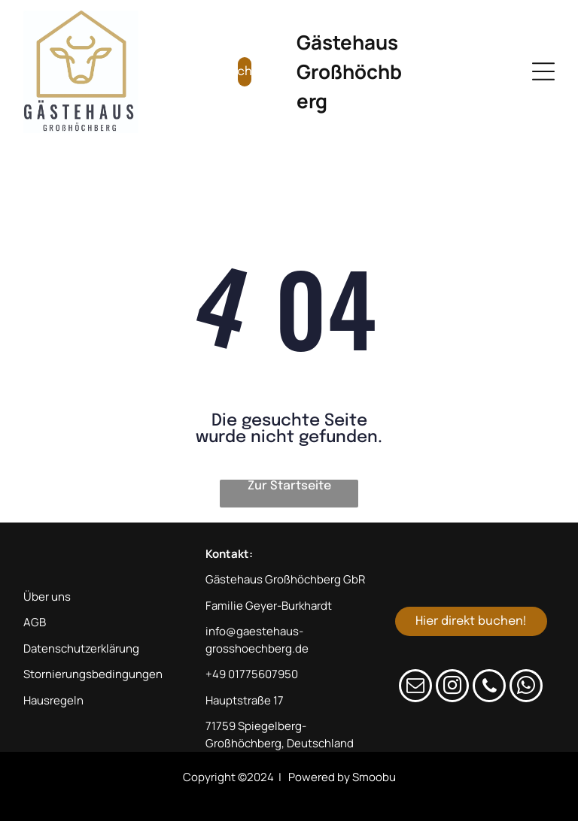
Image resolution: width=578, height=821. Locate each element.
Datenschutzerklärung (81, 648)
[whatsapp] (526, 687)
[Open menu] (543, 71)
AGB (34, 622)
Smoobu (374, 777)
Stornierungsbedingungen (93, 674)
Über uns (47, 596)
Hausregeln (53, 700)
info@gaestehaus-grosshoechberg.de (257, 639)
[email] (415, 687)
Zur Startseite (289, 486)
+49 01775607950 (251, 674)
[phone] (489, 687)
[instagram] (452, 687)
